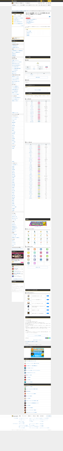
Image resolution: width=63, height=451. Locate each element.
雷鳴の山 (13, 130)
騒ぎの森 (13, 140)
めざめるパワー (30, 152)
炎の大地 (13, 171)
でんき (28, 253)
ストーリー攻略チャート (29, 21)
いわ (28, 260)
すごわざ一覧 (13, 242)
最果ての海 (13, 195)
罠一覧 (13, 245)
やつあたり (31, 151)
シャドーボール (30, 180)
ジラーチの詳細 (29, 31)
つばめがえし (30, 174)
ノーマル (28, 249)
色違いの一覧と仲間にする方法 (15, 81)
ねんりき (32, 102)
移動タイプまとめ (14, 73)
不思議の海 (13, 208)
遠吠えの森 (13, 197)
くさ (47, 249)
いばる (30, 195)
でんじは (31, 173)
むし (47, 256)
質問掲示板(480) (14, 55)
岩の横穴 (13, 148)
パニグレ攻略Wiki (41, 426)
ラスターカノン (30, 148)
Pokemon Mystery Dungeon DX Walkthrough (17, 249)
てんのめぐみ (31, 74)
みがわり (31, 155)
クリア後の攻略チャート (15, 164)
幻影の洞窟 (13, 146)
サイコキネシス (32, 109)
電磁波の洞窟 (13, 122)
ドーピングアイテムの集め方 (15, 94)
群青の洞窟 (13, 133)
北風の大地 (13, 174)
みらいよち (32, 117)
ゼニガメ (35, 242)
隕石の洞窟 (13, 184)
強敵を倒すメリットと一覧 (15, 76)
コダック (35, 235)
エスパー (41, 256)
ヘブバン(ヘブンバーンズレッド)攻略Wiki (23, 425)
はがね (28, 263)
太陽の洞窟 (13, 169)
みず (41, 249)
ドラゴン (41, 260)
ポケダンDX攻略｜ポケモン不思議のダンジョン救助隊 (31, 341)
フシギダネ (28, 239)
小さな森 (13, 120)
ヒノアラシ (28, 232)
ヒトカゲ (47, 235)
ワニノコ (35, 232)
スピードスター (32, 106)
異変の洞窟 (13, 125)
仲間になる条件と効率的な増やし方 (16, 65)
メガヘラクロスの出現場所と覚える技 (18, 23)
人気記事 (15, 14)
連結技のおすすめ (14, 71)
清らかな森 (13, 190)
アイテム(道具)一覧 (14, 234)
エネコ (41, 242)
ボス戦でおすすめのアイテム (15, 79)
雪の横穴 (13, 161)
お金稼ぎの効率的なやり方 (15, 89)
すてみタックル (32, 113)
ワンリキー (47, 239)
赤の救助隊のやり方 (34, 19)
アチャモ (35, 239)
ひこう (35, 256)
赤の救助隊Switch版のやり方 (15, 47)
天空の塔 (13, 143)
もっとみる (22, 25)
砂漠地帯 (13, 203)
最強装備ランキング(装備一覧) (15, 237)
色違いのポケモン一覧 (14, 218)
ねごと (30, 163)
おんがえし (31, 192)
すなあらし (31, 177)
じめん (28, 256)
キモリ (28, 235)
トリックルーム (30, 170)
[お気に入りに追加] (40, 3)
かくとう (41, 253)
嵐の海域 (13, 166)
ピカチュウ (41, 232)
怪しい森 (13, 127)
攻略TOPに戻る (14, 42)
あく (47, 260)
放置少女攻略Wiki (41, 423)
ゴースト (35, 260)
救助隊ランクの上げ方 (14, 92)
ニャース (47, 242)
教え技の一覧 (13, 224)
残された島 (13, 205)
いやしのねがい (32, 116)
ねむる (30, 162)
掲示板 (21, 14)
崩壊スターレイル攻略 (21, 421)
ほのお (35, 249)
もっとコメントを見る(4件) (38, 335)
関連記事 (28, 35)
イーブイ (28, 242)
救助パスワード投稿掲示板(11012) (16, 52)
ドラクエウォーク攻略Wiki (22, 422)
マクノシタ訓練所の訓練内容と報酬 (16, 68)
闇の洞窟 (13, 187)
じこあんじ (31, 181)
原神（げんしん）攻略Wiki (22, 423)
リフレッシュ (31, 110)
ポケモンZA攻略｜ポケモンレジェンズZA (23, 418)
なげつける (31, 166)
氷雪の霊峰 (13, 138)
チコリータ (41, 235)
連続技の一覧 (13, 229)
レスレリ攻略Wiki (41, 425)
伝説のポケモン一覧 (14, 216)
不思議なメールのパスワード (15, 60)
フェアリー (35, 263)
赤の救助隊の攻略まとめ (29, 19)
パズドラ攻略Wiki (31, 421)
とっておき (32, 120)
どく (47, 253)
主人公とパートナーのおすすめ (30, 20)
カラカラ (41, 239)
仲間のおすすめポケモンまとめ (15, 63)
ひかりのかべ (30, 159)
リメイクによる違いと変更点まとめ (16, 97)
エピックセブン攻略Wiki (31, 425)
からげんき (31, 188)
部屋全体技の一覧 (14, 226)
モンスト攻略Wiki (41, 421)
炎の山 (13, 135)
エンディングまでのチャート (15, 117)
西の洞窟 (13, 177)
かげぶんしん (30, 191)
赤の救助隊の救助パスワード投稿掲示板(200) (17, 50)
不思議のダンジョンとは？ (15, 112)
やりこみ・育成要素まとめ (15, 86)
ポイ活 (38, 1)
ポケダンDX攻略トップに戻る (38, 224)
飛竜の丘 (13, 200)
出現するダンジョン (29, 32)
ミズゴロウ (47, 232)
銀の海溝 (13, 182)
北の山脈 (13, 179)
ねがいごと (32, 105)
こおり (35, 253)
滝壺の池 (13, 192)
